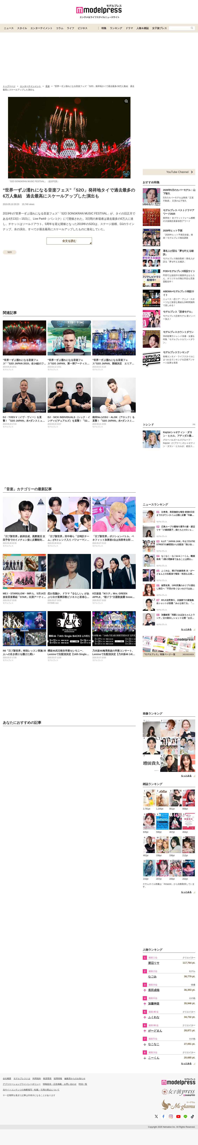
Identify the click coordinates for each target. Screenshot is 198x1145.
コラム (59, 28)
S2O (10, 252)
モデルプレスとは (21, 1078)
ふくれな (153, 1017)
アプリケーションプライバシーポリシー (22, 1084)
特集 (103, 28)
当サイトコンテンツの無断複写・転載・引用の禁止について (31, 1090)
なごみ (152, 976)
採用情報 (58, 1078)
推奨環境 (47, 1078)
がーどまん (155, 1030)
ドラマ (129, 28)
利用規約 (37, 1078)
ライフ (70, 28)
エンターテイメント (41, 28)
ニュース (9, 28)
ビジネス (82, 28)
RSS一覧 (83, 1084)
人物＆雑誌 (142, 28)
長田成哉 (153, 990)
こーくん (153, 1057)
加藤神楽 (153, 1003)
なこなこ (153, 1044)
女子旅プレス (159, 28)
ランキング (116, 28)
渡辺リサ (153, 963)
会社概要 (7, 1078)
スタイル (22, 28)
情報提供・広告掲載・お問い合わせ (59, 1084)
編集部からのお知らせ (74, 1078)
